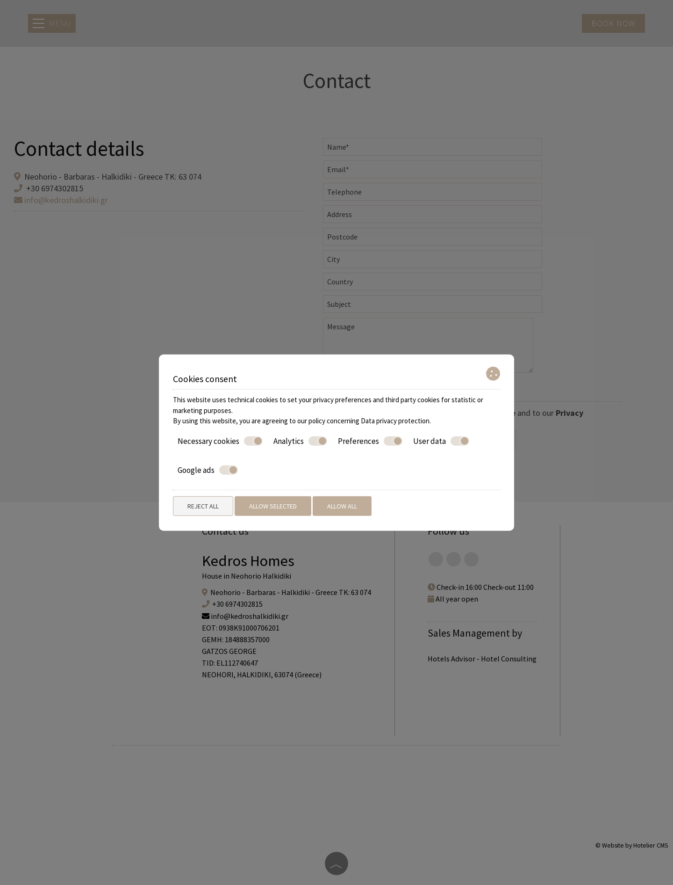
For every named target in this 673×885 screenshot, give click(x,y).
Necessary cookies (220, 440)
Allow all (342, 505)
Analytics (300, 440)
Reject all (203, 505)
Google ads (208, 470)
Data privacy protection (395, 420)
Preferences (370, 440)
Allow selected (273, 505)
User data (441, 440)
